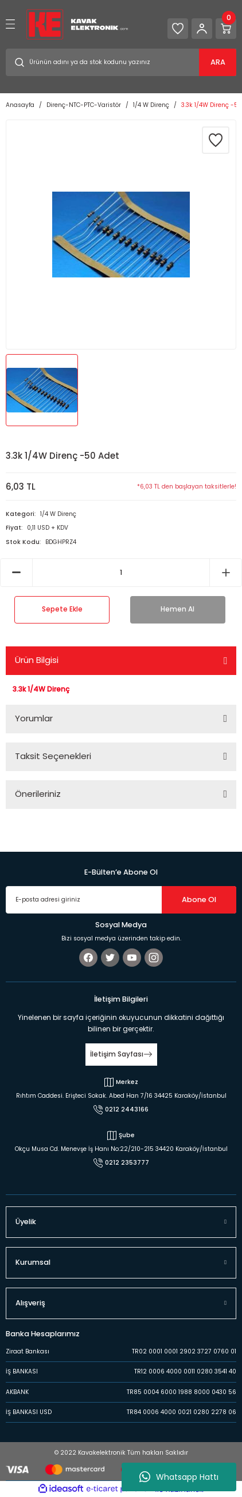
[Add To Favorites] (215, 140)
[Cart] (226, 28)
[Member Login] (202, 28)
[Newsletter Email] (121, 900)
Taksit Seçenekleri (53, 756)
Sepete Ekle (62, 609)
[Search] (121, 62)
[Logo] (77, 23)
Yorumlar (34, 718)
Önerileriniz (38, 794)
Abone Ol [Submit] (199, 899)
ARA (217, 62)
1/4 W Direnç (58, 514)
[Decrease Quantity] (16, 572)
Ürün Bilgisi (36, 660)
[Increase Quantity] (225, 572)
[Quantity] (121, 572)
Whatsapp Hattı (178, 1477)
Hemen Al (177, 609)
